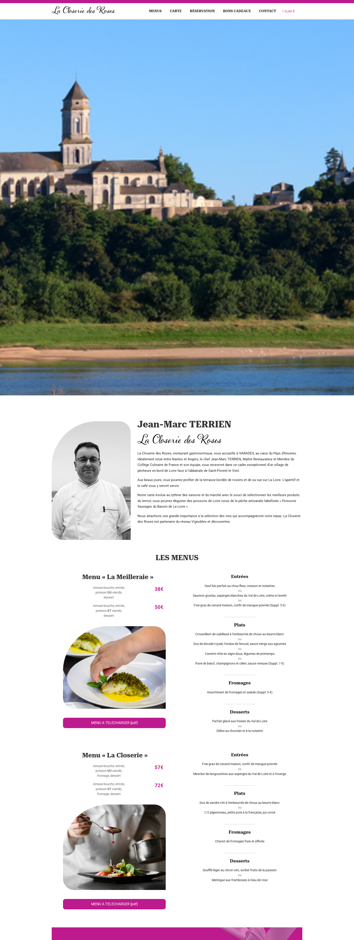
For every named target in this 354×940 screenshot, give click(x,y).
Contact (267, 11)
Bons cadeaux (237, 11)
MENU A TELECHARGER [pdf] (114, 723)
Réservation (202, 11)
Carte (176, 11)
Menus (155, 11)
